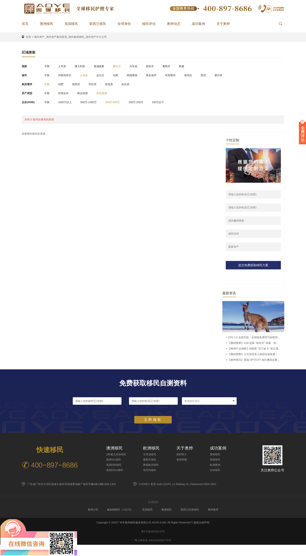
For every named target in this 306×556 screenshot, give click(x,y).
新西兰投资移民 (191, 509)
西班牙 (154, 66)
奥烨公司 (91, 509)
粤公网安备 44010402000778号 (153, 541)
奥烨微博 (214, 509)
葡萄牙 (172, 66)
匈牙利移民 (149, 470)
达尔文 (102, 75)
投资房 (112, 84)
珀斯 (118, 75)
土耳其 (63, 66)
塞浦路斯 (101, 66)
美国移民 (71, 24)
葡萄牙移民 (149, 459)
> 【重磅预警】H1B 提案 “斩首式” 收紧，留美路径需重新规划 (253, 343)
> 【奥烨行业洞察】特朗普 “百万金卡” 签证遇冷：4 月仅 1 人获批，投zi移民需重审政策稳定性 (253, 349)
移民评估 (149, 24)
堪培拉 (194, 75)
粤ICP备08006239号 (153, 532)
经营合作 (64, 93)
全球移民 (215, 470)
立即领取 (153, 420)
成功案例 (198, 24)
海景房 (77, 84)
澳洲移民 (46, 24)
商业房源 (84, 93)
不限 (47, 66)
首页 (25, 24)
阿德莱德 (135, 75)
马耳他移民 (149, 454)
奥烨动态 (173, 24)
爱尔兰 (120, 66)
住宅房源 (104, 93)
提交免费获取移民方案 (253, 265)
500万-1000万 (90, 102)
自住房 (129, 84)
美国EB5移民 (114, 465)
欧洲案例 (215, 465)
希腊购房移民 (151, 465)
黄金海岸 (155, 75)
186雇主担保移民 (116, 454)
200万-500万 (115, 102)
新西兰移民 (97, 24)
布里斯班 (175, 75)
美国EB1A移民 (114, 470)
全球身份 (124, 24)
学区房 (95, 84)
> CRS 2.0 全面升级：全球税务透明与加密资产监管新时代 (253, 337)
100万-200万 (139, 102)
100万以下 (162, 102)
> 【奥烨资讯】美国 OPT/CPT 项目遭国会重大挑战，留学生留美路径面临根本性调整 (253, 360)
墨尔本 (226, 75)
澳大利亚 (81, 66)
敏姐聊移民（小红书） (119, 509)
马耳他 (137, 66)
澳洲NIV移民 (113, 459)
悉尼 (210, 75)
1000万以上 (66, 102)
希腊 (187, 66)
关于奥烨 (223, 24)
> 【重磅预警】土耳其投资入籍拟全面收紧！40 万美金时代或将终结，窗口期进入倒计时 (253, 354)
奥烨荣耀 (181, 459)
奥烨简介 (181, 454)
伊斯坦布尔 (65, 75)
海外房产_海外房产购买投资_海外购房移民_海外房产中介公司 (70, 36)
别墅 (61, 84)
